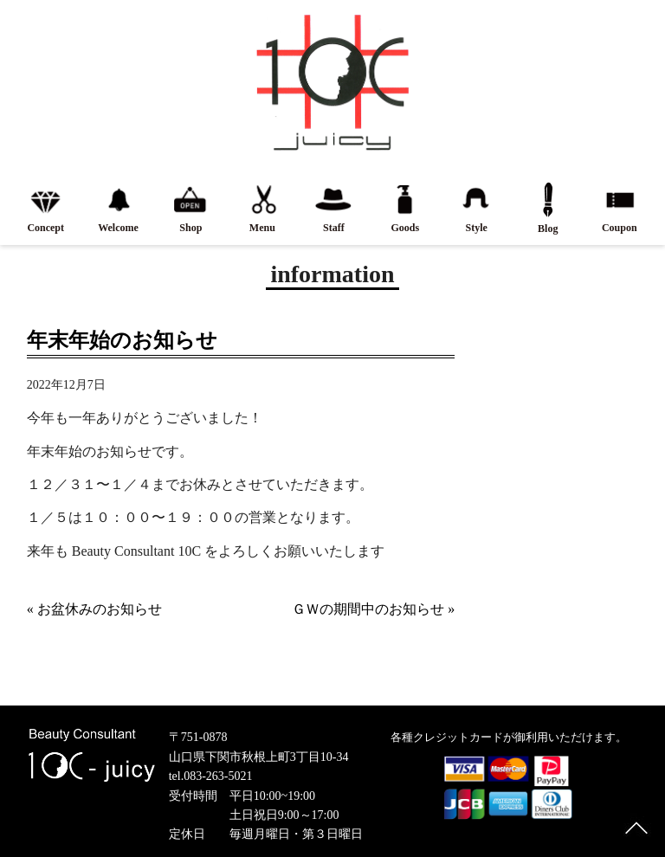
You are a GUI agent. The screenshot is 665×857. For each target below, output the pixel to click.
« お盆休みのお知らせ (94, 609)
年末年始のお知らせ (122, 340)
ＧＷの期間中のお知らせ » (373, 609)
